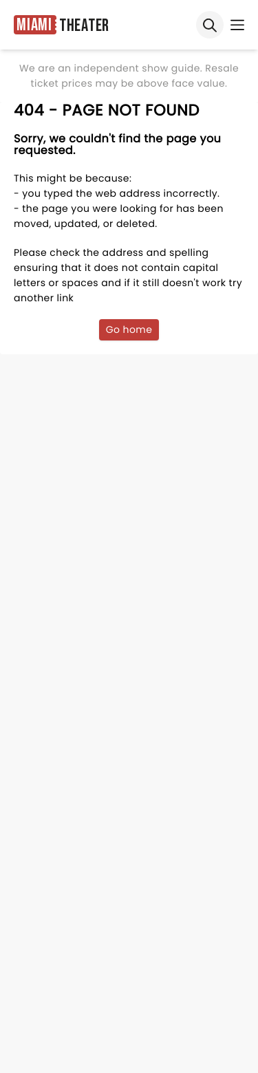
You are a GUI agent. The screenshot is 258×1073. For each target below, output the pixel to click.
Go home (129, 329)
